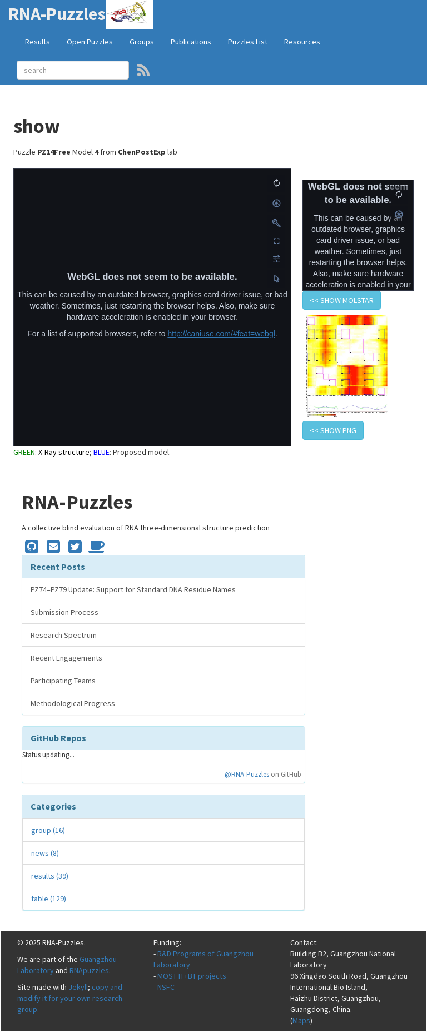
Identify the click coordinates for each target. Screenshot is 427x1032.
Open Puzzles (90, 42)
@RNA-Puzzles (247, 774)
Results (37, 42)
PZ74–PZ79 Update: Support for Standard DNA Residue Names (133, 589)
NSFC (166, 987)
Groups (142, 42)
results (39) (49, 876)
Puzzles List (247, 42)
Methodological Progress (73, 703)
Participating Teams (63, 681)
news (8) (45, 853)
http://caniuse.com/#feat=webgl (221, 333)
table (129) (48, 899)
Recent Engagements (66, 658)
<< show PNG (333, 430)
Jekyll (78, 987)
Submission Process (64, 612)
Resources (302, 42)
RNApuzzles (89, 970)
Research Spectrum (64, 635)
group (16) (48, 830)
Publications (191, 42)
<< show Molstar (342, 300)
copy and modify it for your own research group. (69, 998)
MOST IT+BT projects (191, 976)
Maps (301, 1020)
